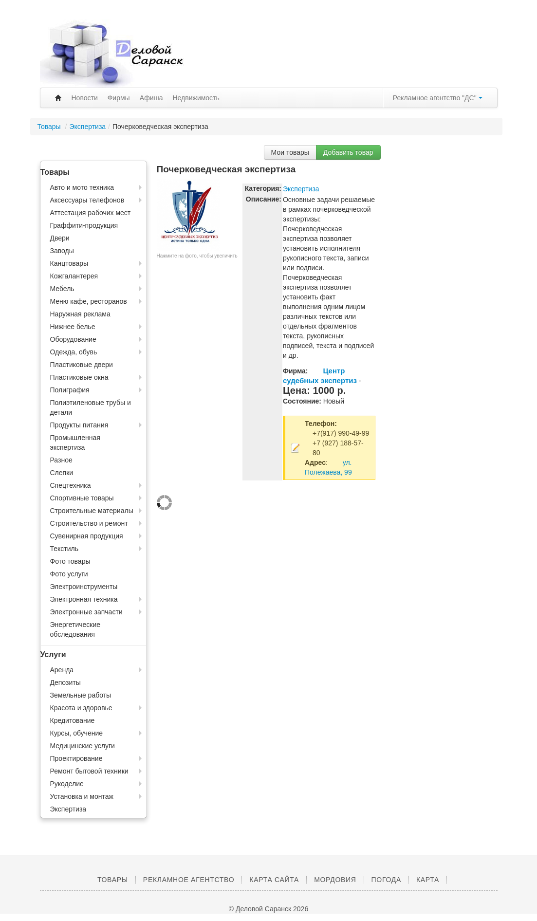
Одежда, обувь (73, 352)
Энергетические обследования (75, 629)
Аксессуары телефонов (87, 200)
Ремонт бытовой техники (89, 771)
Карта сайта (274, 880)
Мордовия (335, 880)
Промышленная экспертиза (75, 442)
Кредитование (72, 720)
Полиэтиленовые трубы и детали (90, 407)
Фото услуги (69, 574)
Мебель (62, 289)
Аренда (62, 670)
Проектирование (76, 758)
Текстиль (64, 549)
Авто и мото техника (82, 187)
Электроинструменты (84, 586)
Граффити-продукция (84, 225)
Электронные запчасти (86, 612)
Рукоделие (67, 784)
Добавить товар (348, 152)
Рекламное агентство (188, 880)
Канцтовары (69, 263)
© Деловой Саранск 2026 (268, 909)
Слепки (62, 473)
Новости (85, 98)
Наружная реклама (80, 314)
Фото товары (70, 561)
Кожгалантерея (74, 276)
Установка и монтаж (81, 796)
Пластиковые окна (79, 377)
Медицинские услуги (82, 746)
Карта (427, 880)
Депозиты (65, 682)
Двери (60, 238)
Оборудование (73, 339)
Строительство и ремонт (89, 523)
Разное (61, 460)
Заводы (62, 251)
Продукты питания (79, 425)
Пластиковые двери (81, 364)
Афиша (151, 98)
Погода (386, 880)
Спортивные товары (82, 498)
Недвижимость (196, 98)
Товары (50, 126)
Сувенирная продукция (86, 536)
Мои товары (290, 152)
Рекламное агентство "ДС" (437, 98)
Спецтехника (70, 485)
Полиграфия (70, 390)
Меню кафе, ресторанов (88, 301)
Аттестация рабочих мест (90, 213)
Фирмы (119, 98)
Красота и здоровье (81, 708)
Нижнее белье (72, 327)
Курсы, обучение (76, 733)
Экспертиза (87, 126)
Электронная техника (84, 599)
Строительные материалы (91, 511)
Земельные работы (80, 695)
